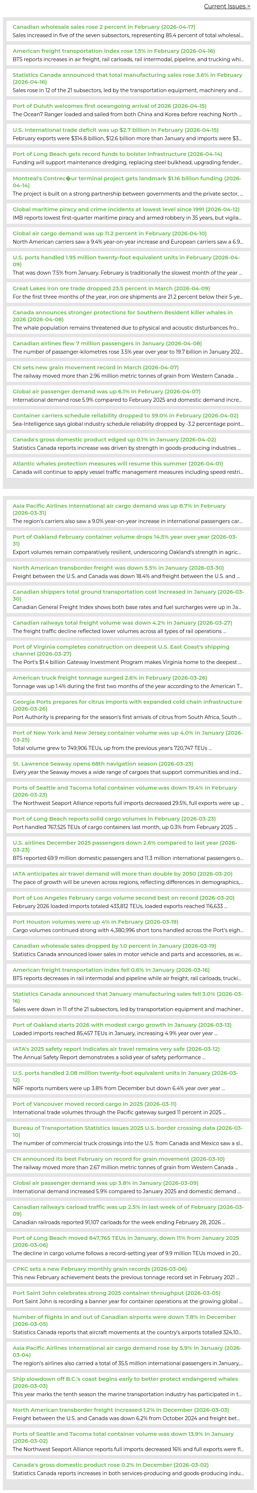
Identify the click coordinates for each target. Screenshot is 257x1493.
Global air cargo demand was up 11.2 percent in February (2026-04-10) (110, 233)
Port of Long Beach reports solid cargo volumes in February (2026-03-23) (114, 818)
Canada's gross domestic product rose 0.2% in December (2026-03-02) (111, 1464)
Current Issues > (227, 6)
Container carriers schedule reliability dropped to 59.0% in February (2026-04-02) (125, 415)
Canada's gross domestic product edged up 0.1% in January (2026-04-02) (114, 439)
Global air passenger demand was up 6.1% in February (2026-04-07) (107, 391)
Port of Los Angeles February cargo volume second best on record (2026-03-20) (124, 897)
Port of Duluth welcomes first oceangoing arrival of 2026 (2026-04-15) (110, 105)
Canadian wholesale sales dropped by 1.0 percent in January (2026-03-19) (114, 945)
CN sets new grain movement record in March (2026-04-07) (96, 367)
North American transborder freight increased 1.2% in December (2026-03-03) (121, 1409)
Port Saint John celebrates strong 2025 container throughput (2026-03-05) (117, 1292)
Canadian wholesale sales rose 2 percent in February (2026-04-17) (104, 26)
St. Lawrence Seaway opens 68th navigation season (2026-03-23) (103, 763)
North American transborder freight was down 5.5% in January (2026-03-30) (118, 567)
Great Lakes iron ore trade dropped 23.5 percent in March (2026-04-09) (111, 288)
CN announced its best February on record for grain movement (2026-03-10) (119, 1158)
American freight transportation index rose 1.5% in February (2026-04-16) (114, 50)
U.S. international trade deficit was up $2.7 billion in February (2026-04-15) (116, 129)
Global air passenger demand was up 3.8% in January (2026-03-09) (105, 1182)
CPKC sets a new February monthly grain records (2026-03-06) (100, 1268)
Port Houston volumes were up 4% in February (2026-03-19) (95, 921)
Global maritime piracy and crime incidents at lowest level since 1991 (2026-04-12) (126, 209)
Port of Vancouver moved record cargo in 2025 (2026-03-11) (95, 1103)
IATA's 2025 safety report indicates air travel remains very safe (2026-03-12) (116, 1048)
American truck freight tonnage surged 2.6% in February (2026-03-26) (110, 677)
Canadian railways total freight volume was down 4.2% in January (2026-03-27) (122, 622)
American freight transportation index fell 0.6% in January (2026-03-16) (111, 969)
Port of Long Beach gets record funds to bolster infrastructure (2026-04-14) (117, 153)
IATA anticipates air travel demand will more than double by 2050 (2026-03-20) (123, 873)
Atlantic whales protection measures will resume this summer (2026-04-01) (118, 463)
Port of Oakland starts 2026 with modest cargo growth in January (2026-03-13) (122, 1024)
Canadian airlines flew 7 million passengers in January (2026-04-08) (107, 343)
